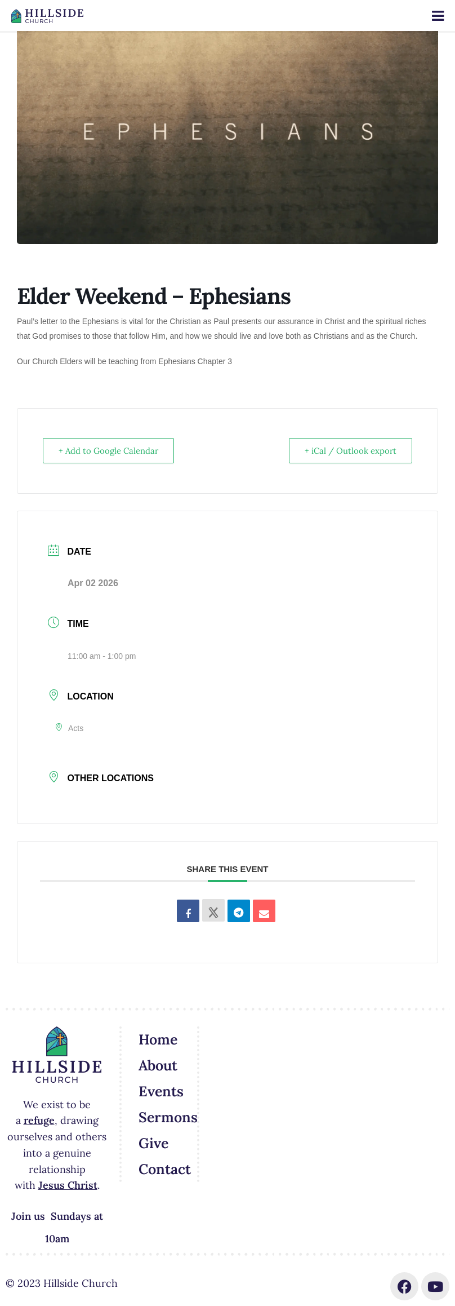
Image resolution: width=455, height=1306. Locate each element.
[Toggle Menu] (437, 16)
